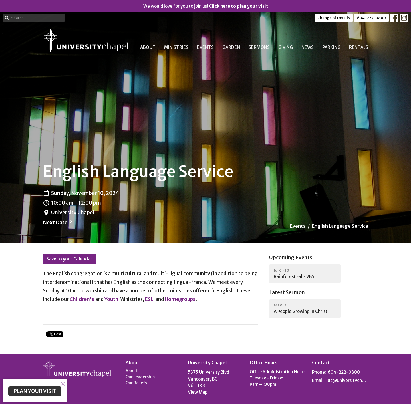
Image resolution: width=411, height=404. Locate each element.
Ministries (176, 47)
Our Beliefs (136, 382)
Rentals (358, 47)
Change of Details (333, 17)
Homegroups (180, 299)
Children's (82, 299)
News (307, 47)
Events (205, 47)
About (148, 47)
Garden (231, 47)
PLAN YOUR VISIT (34, 391)
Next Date (58, 222)
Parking (331, 47)
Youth (111, 299)
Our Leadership (140, 376)
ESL (149, 299)
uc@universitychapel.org (348, 380)
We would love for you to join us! (206, 6)
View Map (198, 392)
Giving (285, 47)
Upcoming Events (290, 257)
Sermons (259, 47)
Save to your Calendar (69, 259)
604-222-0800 (371, 17)
